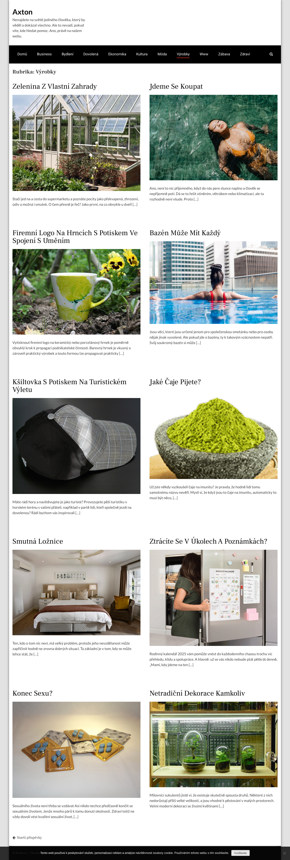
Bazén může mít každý (185, 233)
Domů (22, 54)
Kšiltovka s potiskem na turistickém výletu (69, 385)
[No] (284, 853)
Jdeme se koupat (176, 86)
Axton (22, 11)
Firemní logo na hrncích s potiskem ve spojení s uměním (75, 236)
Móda (162, 54)
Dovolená (90, 54)
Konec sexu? (32, 693)
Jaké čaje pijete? (175, 382)
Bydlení (67, 54)
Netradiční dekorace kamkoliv (197, 693)
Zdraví (245, 54)
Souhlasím (240, 853)
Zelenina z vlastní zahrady (54, 86)
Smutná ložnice (37, 541)
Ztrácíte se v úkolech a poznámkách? (208, 541)
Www (204, 54)
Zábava (224, 54)
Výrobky (183, 54)
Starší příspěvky (29, 838)
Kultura (141, 54)
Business (44, 54)
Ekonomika (117, 54)
